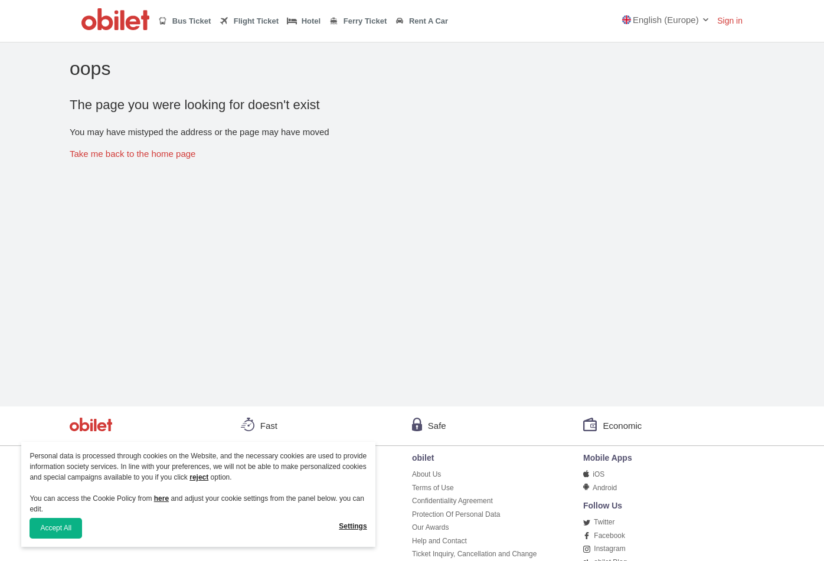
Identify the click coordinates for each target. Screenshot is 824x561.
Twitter (598, 522)
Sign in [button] (730, 20)
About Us (426, 474)
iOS (593, 474)
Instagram (604, 548)
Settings (353, 526)
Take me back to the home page (132, 154)
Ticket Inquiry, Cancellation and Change (474, 554)
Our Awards (430, 527)
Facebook (604, 536)
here (161, 498)
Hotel (304, 21)
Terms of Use (433, 488)
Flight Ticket (249, 21)
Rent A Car (421, 21)
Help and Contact (439, 541)
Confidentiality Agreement (452, 501)
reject (198, 477)
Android (600, 488)
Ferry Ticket (358, 21)
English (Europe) (660, 20)
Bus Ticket (184, 21)
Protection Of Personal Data (456, 514)
